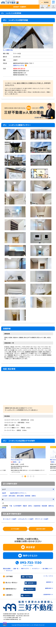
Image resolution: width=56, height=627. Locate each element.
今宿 (10, 506)
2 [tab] (25, 476)
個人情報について (47, 568)
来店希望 (46, 2)
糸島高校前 (37, 506)
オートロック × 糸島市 (9, 519)
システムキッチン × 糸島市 (25, 519)
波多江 (30, 506)
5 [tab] (33, 476)
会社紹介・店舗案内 (19, 7)
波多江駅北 (12, 496)
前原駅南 (27, 496)
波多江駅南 (20, 496)
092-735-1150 (30, 563)
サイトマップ (9, 570)
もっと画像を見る (8, 50)
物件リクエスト (30, 555)
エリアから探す (15, 529)
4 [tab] (31, 476)
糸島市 (4, 493)
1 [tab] (22, 476)
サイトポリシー (36, 568)
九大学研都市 (17, 506)
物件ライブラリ (25, 568)
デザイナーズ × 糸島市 (41, 519)
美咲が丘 (51, 506)
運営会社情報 (7, 568)
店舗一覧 (15, 568)
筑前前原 (44, 506)
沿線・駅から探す (40, 529)
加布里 (4, 507)
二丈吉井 (4, 496)
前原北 (34, 496)
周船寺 (25, 506)
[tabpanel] (28, 460)
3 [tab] (28, 476)
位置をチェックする (18, 65)
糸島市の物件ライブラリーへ (18, 493)
